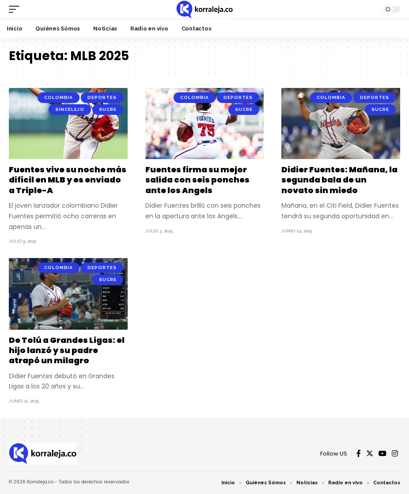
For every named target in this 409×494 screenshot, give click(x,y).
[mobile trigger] (16, 9)
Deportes (102, 97)
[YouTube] (382, 454)
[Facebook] (358, 454)
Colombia (58, 97)
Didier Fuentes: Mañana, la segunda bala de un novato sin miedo (339, 180)
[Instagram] (395, 454)
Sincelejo (69, 109)
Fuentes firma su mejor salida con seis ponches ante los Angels (197, 180)
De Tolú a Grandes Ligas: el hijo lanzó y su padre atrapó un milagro (67, 350)
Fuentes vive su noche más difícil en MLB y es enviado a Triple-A (67, 180)
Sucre (108, 109)
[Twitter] (369, 454)
